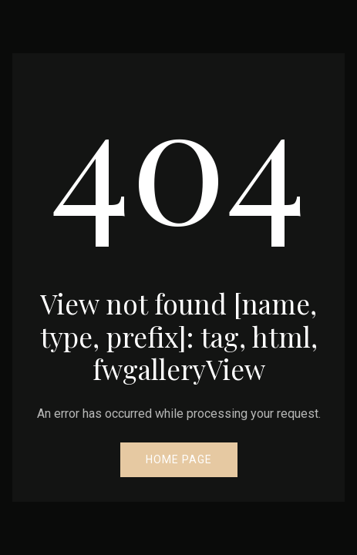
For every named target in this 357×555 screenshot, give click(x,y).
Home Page (179, 459)
